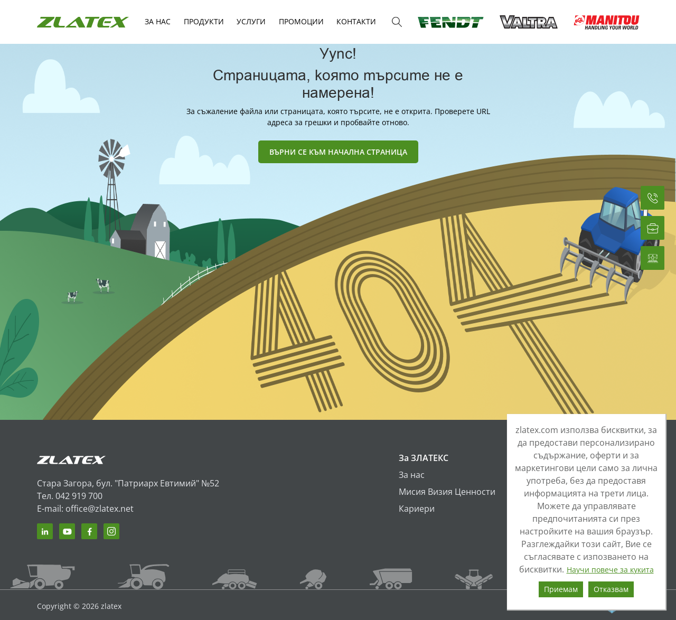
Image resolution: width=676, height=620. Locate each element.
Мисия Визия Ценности (447, 491)
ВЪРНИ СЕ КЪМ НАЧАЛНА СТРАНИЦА (338, 152)
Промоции (301, 21)
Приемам (561, 589)
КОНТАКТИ (356, 21)
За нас (412, 475)
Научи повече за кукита (610, 570)
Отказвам (611, 589)
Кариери (417, 508)
